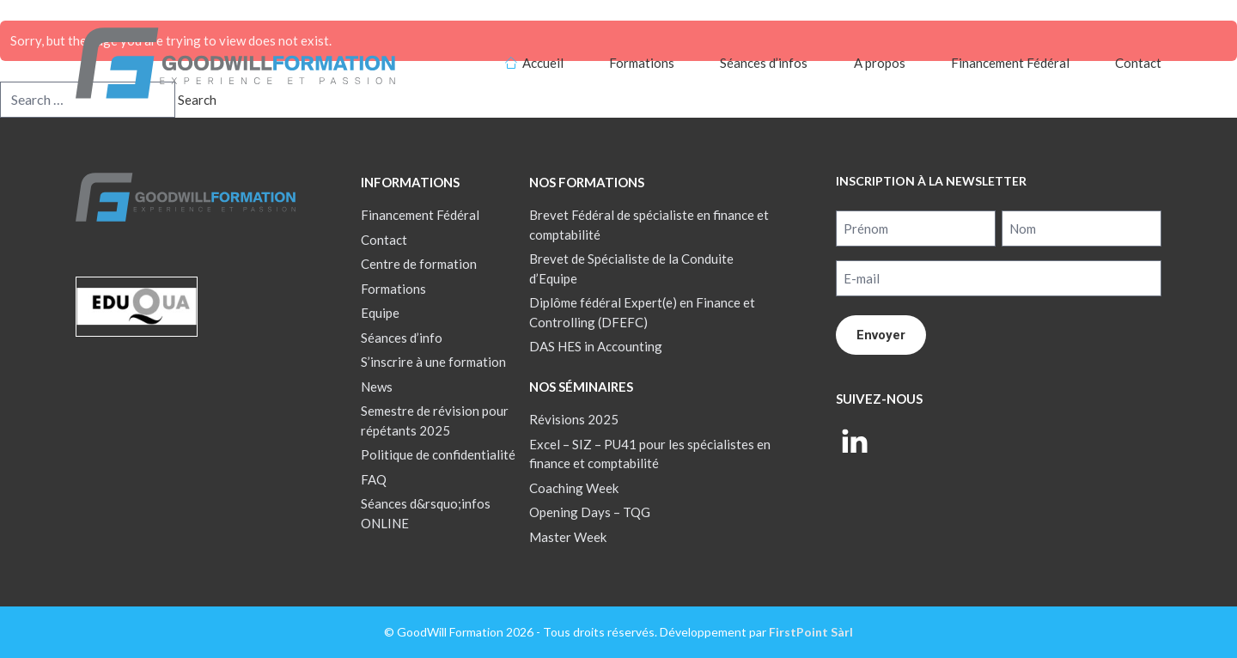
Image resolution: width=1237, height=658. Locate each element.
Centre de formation (419, 263)
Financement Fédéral (1010, 62)
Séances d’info (401, 337)
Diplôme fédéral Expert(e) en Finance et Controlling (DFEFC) (642, 312)
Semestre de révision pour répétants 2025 (435, 420)
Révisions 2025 (573, 419)
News (377, 386)
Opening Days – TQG (589, 512)
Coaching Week (573, 488)
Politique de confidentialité (438, 454)
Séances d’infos (763, 62)
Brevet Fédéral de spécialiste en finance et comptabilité (649, 224)
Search (197, 99)
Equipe (380, 312)
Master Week (567, 537)
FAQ (374, 479)
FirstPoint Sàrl (811, 631)
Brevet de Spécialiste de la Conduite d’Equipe (631, 268)
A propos (879, 62)
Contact (1138, 62)
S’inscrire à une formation (433, 361)
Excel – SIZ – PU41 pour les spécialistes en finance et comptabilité (650, 454)
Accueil (543, 62)
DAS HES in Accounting (595, 346)
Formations (641, 62)
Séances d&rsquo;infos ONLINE (426, 513)
